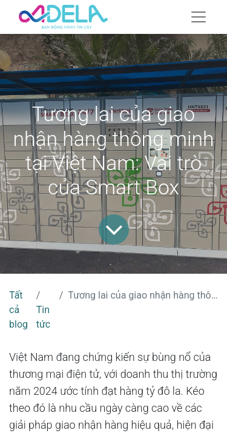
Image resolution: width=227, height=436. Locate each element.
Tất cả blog (18, 309)
